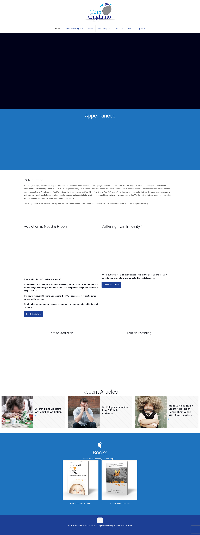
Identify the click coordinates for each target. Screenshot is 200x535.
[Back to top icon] (100, 520)
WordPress (127, 526)
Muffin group (90, 526)
